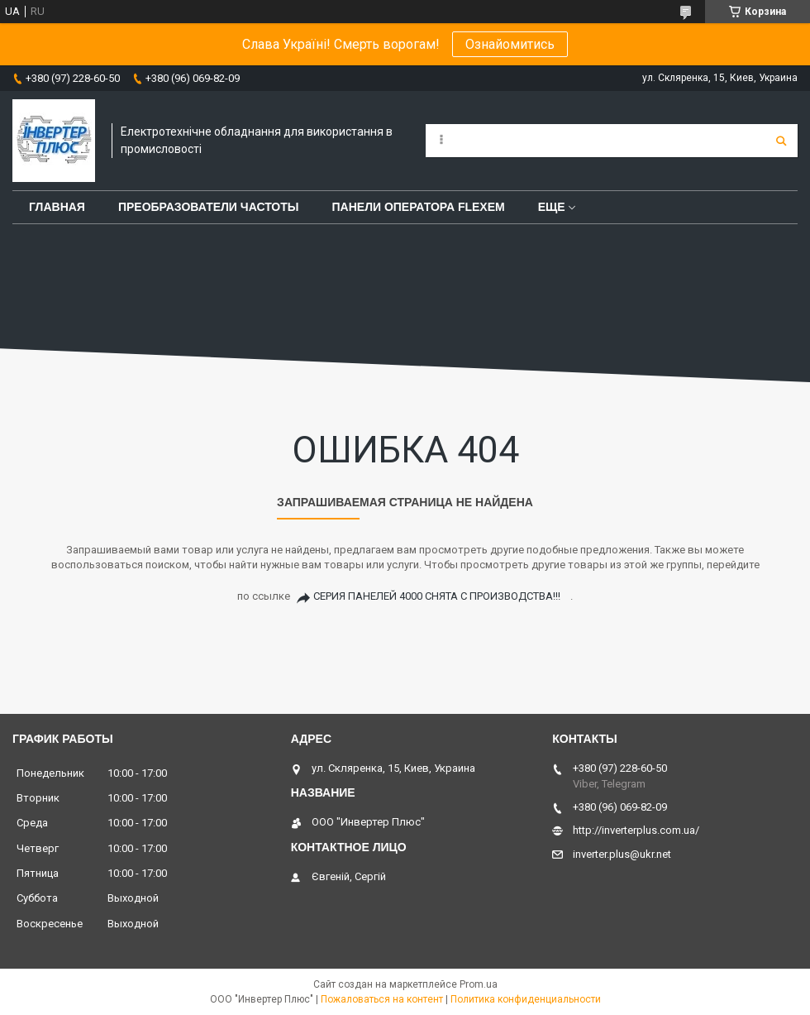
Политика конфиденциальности (525, 999)
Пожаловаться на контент (382, 999)
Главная (57, 206)
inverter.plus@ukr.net (622, 854)
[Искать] (781, 140)
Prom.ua (479, 984)
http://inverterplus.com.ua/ (636, 830)
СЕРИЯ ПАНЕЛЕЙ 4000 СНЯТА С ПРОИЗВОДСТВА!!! (436, 596)
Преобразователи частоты (208, 206)
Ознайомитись (510, 44)
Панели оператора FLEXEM (418, 206)
